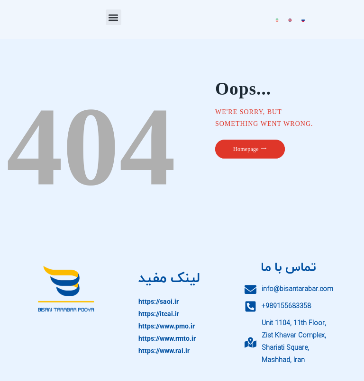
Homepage (246, 149)
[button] (113, 17)
